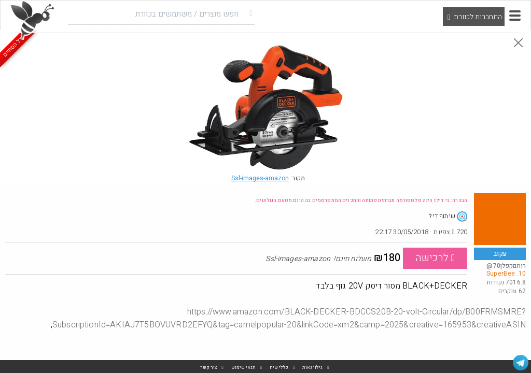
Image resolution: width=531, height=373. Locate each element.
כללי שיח (279, 367)
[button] (515, 15)
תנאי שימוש (243, 367)
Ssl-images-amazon (260, 178)
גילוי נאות (312, 367)
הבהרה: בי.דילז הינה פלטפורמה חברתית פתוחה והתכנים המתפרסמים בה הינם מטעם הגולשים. (361, 200)
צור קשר (208, 367)
